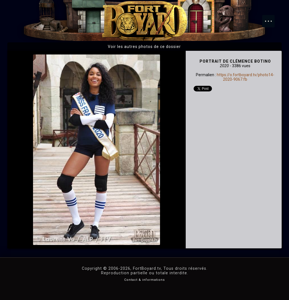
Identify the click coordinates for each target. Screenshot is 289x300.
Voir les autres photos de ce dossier (144, 46)
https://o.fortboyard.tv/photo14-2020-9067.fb (245, 77)
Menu (271, 18)
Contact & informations (144, 280)
